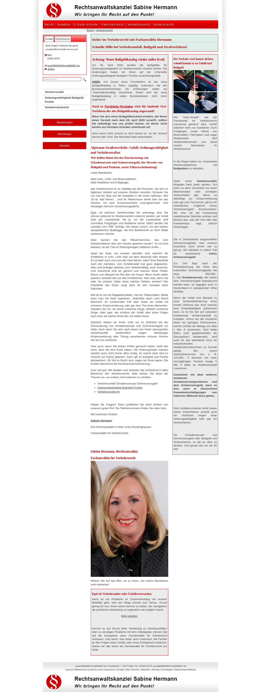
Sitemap (155, 669)
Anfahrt (51, 69)
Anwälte (64, 24)
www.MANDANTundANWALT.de (91, 666)
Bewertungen (65, 122)
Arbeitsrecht (164, 24)
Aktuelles (64, 145)
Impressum (109, 669)
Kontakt (120, 669)
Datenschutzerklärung (185, 669)
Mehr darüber (129, 616)
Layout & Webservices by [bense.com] (83, 669)
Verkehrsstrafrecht (108, 391)
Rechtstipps (65, 133)
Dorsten (135, 669)
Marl (128, 669)
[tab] (49, 39)
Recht (49, 24)
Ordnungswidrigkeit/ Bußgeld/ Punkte (119, 387)
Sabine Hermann (101, 420)
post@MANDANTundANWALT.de (64, 65)
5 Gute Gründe (86, 24)
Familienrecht (113, 24)
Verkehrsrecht (138, 24)
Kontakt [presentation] (49, 39)
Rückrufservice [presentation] (63, 39)
